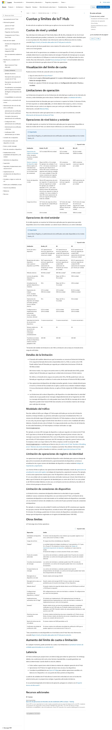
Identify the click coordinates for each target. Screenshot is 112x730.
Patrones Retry (44, 109)
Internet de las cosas (43, 13)
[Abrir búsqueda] (100, 2)
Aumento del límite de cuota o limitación (99, 26)
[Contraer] (21, 11)
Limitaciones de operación (98, 21)
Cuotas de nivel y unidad (97, 16)
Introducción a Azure (103, 7)
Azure (33, 13)
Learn (28, 13)
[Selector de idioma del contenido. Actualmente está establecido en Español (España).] (8, 727)
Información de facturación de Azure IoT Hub (39, 115)
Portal (93, 7)
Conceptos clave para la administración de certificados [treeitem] (13, 117)
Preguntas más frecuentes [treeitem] (12, 32)
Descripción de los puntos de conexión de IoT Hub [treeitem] (12, 78)
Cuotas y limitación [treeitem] (10, 70)
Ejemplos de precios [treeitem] (10, 73)
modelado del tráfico (75, 97)
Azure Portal (48, 75)
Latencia (93, 29)
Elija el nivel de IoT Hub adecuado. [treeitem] (11, 66)
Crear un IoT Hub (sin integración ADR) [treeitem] (10, 50)
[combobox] (12, 15)
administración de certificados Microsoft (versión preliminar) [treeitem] (13, 112)
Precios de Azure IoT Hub (58, 60)
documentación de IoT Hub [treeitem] (11, 19)
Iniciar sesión (106, 2)
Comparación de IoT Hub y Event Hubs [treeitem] (12, 36)
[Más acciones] (84, 13)
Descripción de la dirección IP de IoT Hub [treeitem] (13, 83)
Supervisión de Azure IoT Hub (72, 449)
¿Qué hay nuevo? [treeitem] (9, 29)
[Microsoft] (3, 2)
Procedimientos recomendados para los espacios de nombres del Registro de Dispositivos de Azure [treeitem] (13, 91)
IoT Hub (54, 13)
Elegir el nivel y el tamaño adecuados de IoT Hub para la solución (51, 42)
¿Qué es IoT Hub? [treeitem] (9, 25)
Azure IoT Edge (53, 670)
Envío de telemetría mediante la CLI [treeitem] (13, 55)
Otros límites (94, 23)
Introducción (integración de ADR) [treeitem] (12, 45)
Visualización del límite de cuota (99, 18)
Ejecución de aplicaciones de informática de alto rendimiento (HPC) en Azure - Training (50, 701)
